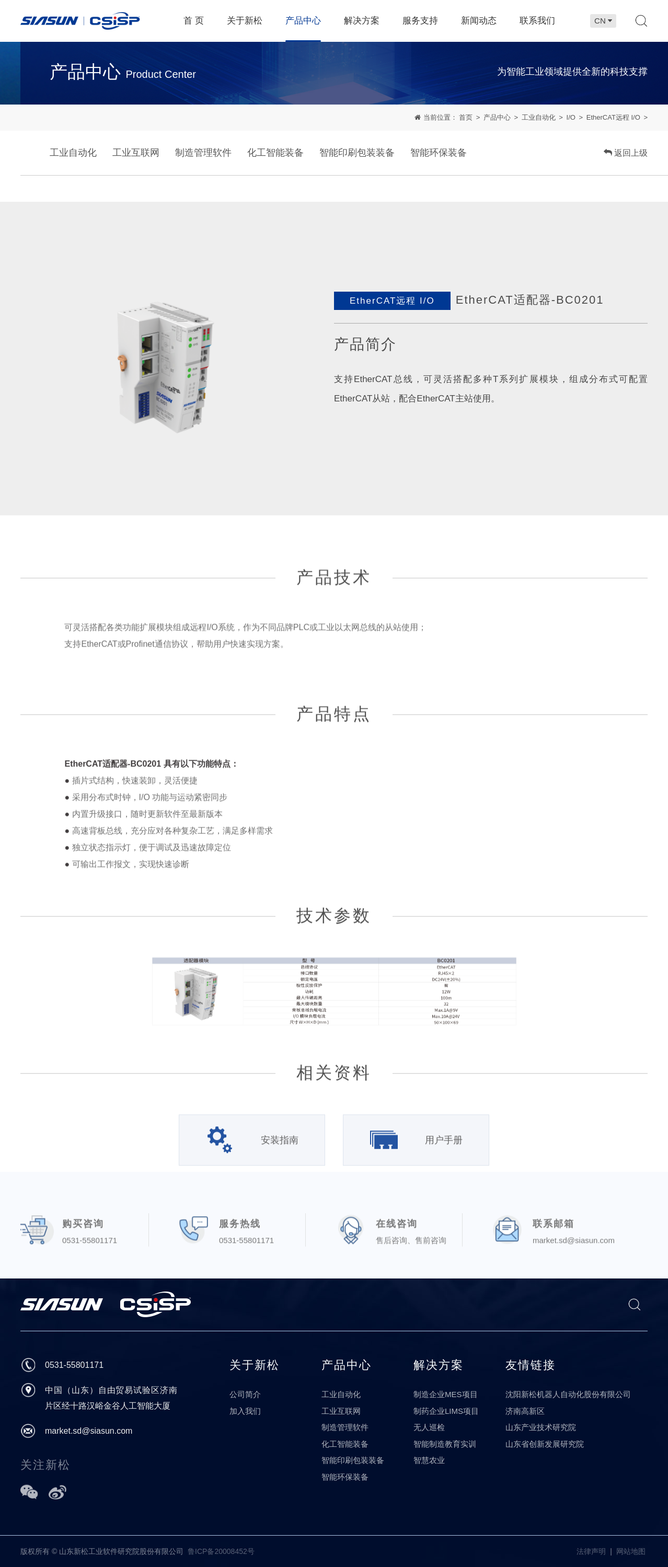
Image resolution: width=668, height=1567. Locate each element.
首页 (466, 117)
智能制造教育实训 (444, 1443)
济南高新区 (525, 1411)
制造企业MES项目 (445, 1394)
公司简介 (245, 1394)
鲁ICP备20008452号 (221, 1551)
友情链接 (530, 1365)
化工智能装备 (275, 153)
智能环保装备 (438, 153)
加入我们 (245, 1411)
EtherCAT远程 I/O (613, 117)
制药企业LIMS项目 (446, 1411)
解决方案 (438, 1365)
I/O (571, 117)
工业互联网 (135, 153)
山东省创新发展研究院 (544, 1443)
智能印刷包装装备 (357, 153)
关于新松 (254, 1365)
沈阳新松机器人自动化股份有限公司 (568, 1394)
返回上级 (626, 153)
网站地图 (631, 1551)
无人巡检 (429, 1427)
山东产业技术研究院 (540, 1427)
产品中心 (497, 117)
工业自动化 (539, 117)
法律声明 (591, 1551)
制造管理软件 (203, 153)
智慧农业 (429, 1460)
